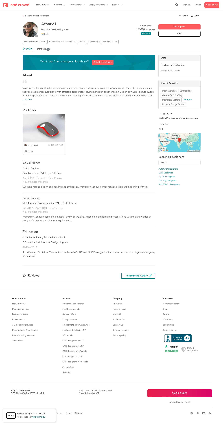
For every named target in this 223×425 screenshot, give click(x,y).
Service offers (69, 314)
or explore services (179, 402)
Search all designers (171, 157)
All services (17, 341)
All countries (68, 367)
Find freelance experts (73, 304)
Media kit (117, 314)
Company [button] (117, 298)
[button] (60, 5)
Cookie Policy (38, 417)
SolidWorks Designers (169, 184)
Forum (166, 314)
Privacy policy (119, 335)
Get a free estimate (102, 62)
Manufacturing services (23, 335)
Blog (165, 309)
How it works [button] (19, 298)
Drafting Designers (167, 181)
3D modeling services (22, 325)
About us (117, 304)
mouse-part (33, 145)
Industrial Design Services (173, 104)
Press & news (119, 309)
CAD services (18, 320)
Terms (69, 413)
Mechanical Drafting (171, 100)
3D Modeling (186, 91)
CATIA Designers (166, 177)
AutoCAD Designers (168, 169)
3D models (67, 335)
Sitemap (66, 372)
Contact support (171, 304)
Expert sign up (170, 330)
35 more (188, 100)
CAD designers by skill (73, 341)
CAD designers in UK (72, 356)
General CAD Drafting (172, 95)
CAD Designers (165, 173)
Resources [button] (168, 298)
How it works (19, 304)
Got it (11, 415)
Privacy (59, 413)
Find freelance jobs (71, 309)
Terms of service (121, 330)
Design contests (20, 314)
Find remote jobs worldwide (76, 325)
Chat (179, 34)
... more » (27, 99)
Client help (168, 320)
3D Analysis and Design (34, 42)
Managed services (20, 309)
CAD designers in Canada (74, 351)
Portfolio (43, 49)
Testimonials (119, 320)
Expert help (168, 325)
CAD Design (94, 42)
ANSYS (81, 42)
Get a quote (212, 5)
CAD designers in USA (73, 346)
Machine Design (110, 42)
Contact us (118, 325)
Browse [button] (66, 298)
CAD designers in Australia (75, 362)
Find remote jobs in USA (74, 330)
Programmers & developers (25, 330)
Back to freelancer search (36, 16)
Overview (28, 49)
